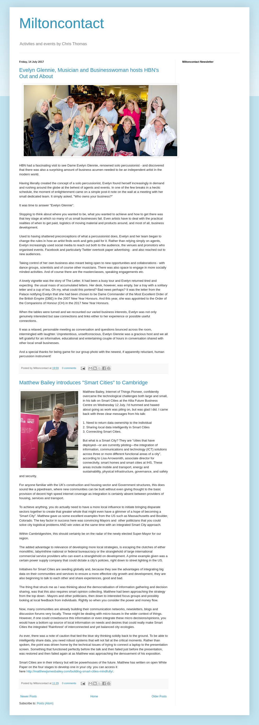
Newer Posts (28, 696)
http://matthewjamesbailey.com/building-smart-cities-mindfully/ (69, 671)
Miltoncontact (61, 23)
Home (94, 696)
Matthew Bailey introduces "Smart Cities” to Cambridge (83, 383)
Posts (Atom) (45, 703)
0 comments (69, 368)
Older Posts (159, 696)
